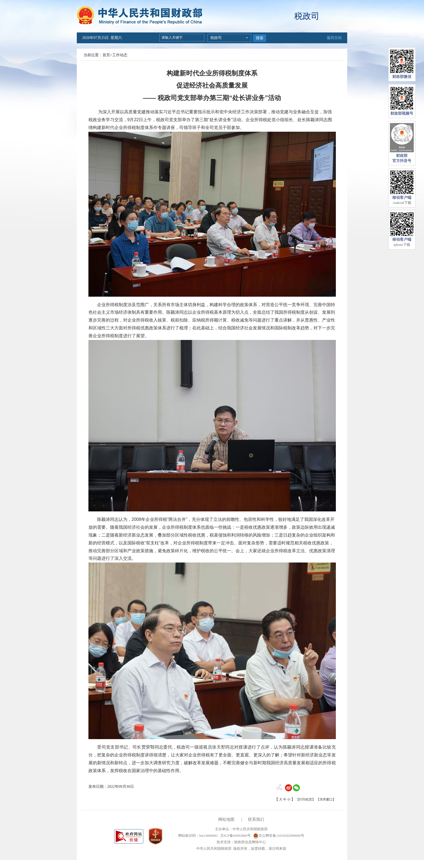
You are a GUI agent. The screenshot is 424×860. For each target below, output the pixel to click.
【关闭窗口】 (326, 799)
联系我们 (256, 819)
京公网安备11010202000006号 (278, 835)
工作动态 (119, 55)
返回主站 (334, 38)
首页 (106, 55)
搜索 (259, 38)
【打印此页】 (305, 799)
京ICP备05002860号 (235, 835)
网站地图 (226, 819)
